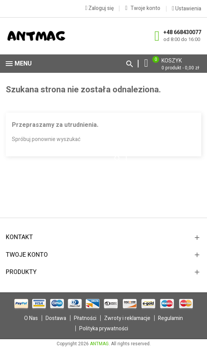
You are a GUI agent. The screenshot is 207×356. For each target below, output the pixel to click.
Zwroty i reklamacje (127, 318)
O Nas (31, 318)
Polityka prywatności (103, 329)
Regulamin (170, 318)
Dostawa (56, 318)
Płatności (85, 318)
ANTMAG (99, 343)
